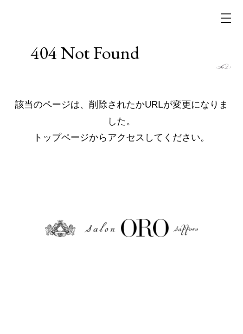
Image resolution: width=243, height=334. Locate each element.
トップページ (61, 137)
